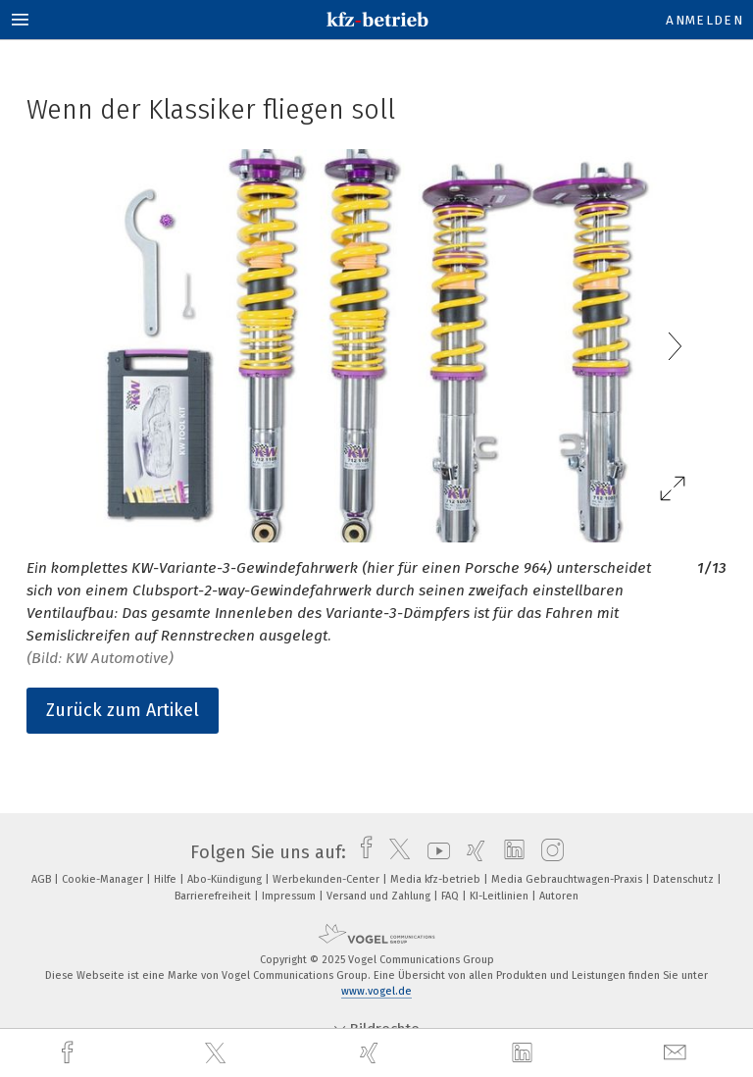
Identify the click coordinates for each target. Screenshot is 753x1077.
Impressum (290, 896)
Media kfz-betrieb (436, 879)
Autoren (558, 896)
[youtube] (434, 852)
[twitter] (217, 1053)
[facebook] (69, 1053)
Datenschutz (685, 879)
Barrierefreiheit (214, 896)
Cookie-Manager (104, 879)
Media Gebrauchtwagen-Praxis (568, 879)
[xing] (371, 1053)
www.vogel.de (376, 991)
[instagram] (547, 852)
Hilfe (166, 879)
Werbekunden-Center (327, 879)
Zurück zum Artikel (122, 710)
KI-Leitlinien (500, 896)
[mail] (677, 1053)
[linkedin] (524, 1053)
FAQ (451, 896)
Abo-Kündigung (226, 879)
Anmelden (704, 20)
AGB (42, 879)
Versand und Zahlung (379, 896)
